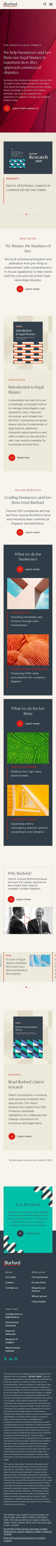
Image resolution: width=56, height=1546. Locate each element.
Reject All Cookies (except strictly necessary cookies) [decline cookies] (25, 1539)
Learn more (32, 289)
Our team (10, 1277)
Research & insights (11, 1341)
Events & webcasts (10, 1332)
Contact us (11, 1287)
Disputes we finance (38, 1289)
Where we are (39, 1296)
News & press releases (12, 1349)
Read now (23, 457)
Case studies (39, 1301)
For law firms (39, 1282)
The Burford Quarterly (12, 1324)
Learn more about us (25, 108)
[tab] (19, 214)
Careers (9, 1282)
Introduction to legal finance (14, 1316)
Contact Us (32, 1233)
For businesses (40, 1277)
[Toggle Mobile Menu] (50, 4)
